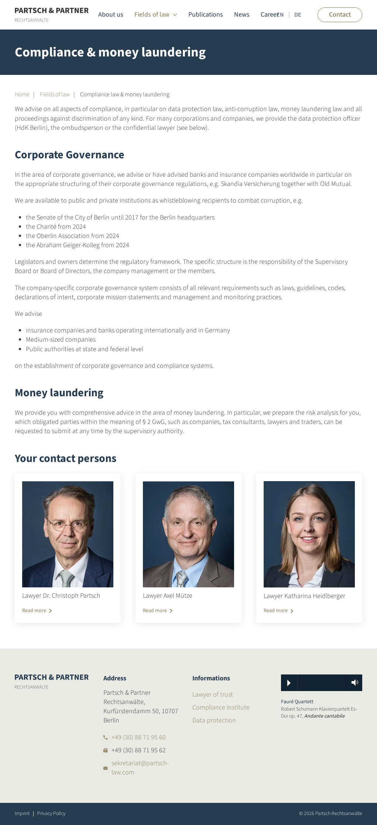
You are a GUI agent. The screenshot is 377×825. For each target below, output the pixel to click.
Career (270, 14)
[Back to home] (52, 15)
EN (280, 15)
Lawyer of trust (212, 694)
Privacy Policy (51, 813)
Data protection (214, 720)
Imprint (22, 813)
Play (289, 683)
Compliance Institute (221, 707)
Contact (340, 14)
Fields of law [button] (155, 14)
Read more (34, 610)
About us (110, 14)
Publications (205, 14)
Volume (353, 682)
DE (297, 15)
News (242, 14)
